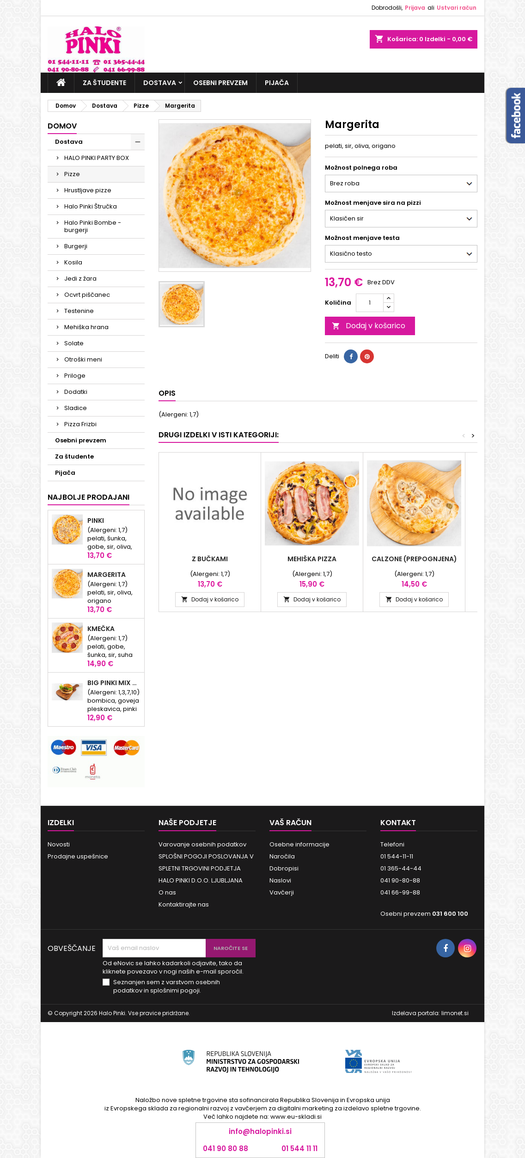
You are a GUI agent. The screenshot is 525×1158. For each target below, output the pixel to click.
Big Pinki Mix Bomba (113, 682)
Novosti (59, 844)
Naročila (282, 856)
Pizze (72, 174)
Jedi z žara (80, 278)
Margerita (106, 574)
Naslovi (280, 880)
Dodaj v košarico (368, 325)
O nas (167, 892)
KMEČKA (101, 628)
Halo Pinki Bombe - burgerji (92, 226)
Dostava (159, 82)
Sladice (75, 408)
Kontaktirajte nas (184, 904)
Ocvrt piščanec (87, 294)
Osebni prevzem (220, 82)
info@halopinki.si (260, 1131)
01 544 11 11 (299, 1149)
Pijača (277, 82)
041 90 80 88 (225, 1149)
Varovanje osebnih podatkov (202, 844)
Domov (62, 126)
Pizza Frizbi (80, 424)
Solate (74, 343)
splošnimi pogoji (175, 990)
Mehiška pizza (311, 559)
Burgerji (75, 246)
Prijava (415, 8)
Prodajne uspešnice (78, 856)
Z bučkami (210, 559)
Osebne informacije (299, 844)
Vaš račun (290, 822)
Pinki (95, 520)
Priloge (74, 375)
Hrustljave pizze (87, 190)
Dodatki (75, 391)
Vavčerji (281, 892)
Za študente (104, 82)
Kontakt (398, 822)
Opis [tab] (167, 393)
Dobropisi (284, 868)
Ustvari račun (456, 8)
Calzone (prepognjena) (414, 559)
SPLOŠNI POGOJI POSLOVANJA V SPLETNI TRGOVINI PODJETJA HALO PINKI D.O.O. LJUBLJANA (206, 868)
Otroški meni (83, 359)
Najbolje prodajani (88, 497)
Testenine (79, 310)
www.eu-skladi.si (296, 1116)
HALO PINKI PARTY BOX (96, 157)
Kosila (73, 262)
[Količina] (370, 303)
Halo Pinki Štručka (90, 206)
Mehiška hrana (86, 327)
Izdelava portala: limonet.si (430, 1013)
